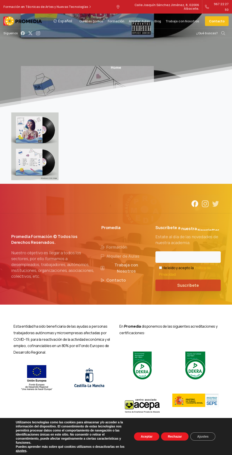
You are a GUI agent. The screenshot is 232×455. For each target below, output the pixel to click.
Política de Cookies (145, 443)
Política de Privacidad (110, 443)
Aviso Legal (80, 443)
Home (116, 67)
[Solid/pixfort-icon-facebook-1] (195, 205)
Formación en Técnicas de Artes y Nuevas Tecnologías (47, 7)
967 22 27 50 (217, 7)
